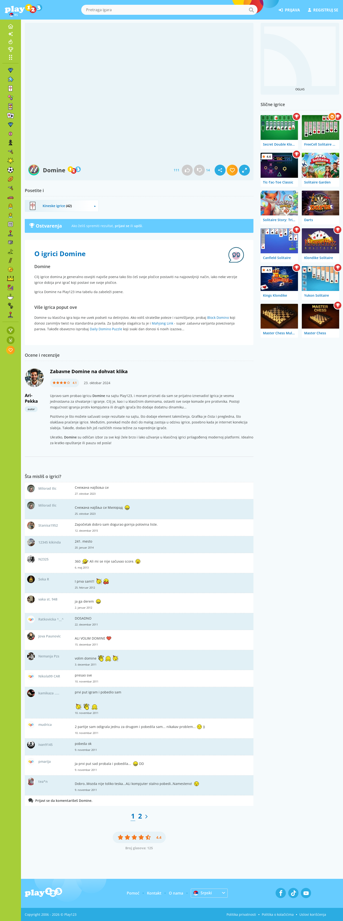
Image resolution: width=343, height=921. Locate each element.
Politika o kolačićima (278, 914)
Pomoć (133, 893)
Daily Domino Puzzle (106, 329)
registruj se (323, 10)
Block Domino (218, 317)
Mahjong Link (162, 323)
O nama (176, 893)
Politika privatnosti (241, 914)
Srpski (202, 893)
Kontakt (154, 893)
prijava (289, 10)
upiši (138, 226)
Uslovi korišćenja (312, 914)
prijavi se (122, 226)
